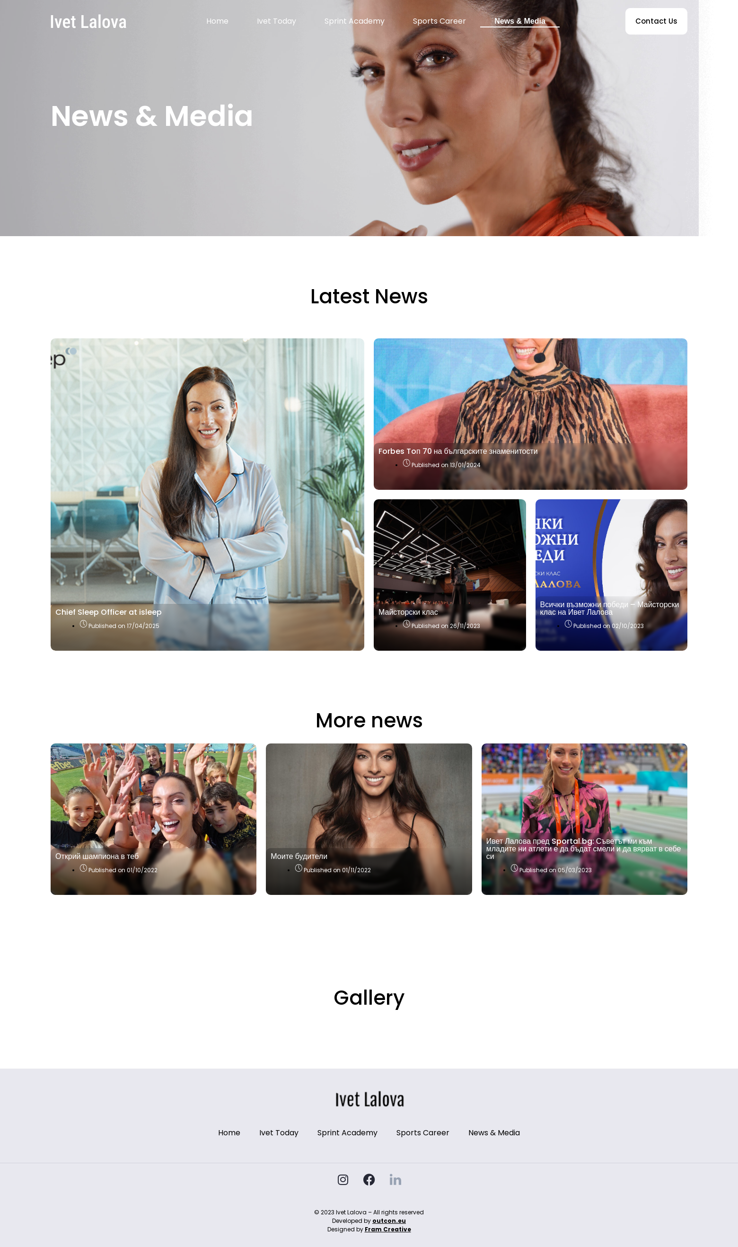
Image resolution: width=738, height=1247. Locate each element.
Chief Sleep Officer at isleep (108, 612)
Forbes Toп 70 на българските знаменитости (458, 451)
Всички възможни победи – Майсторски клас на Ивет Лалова (609, 608)
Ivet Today (276, 21)
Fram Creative (388, 1229)
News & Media (519, 21)
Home (217, 21)
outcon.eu (389, 1221)
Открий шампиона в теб (97, 856)
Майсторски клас (408, 612)
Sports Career (439, 21)
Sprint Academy (355, 21)
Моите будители (299, 856)
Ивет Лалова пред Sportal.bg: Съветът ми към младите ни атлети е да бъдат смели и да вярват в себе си (583, 849)
